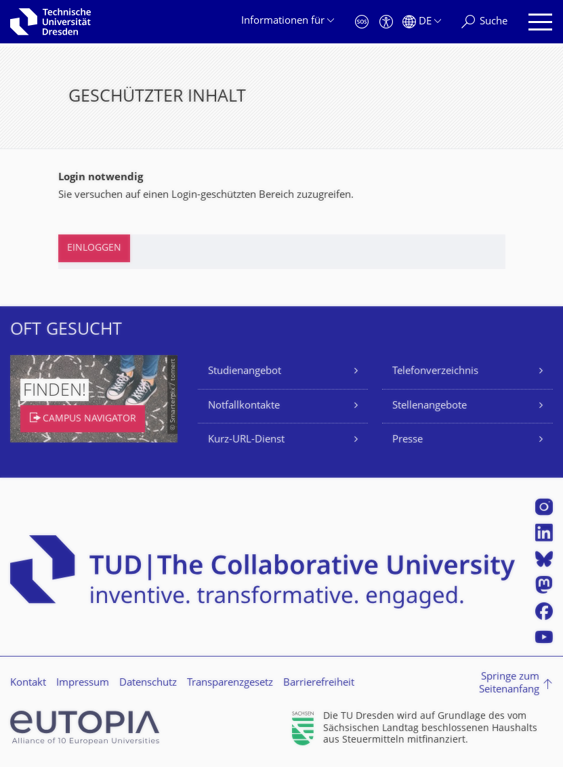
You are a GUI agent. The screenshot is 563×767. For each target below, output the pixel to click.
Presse (407, 440)
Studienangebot (244, 372)
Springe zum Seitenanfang (509, 684)
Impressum (82, 683)
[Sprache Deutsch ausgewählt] (421, 22)
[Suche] (484, 22)
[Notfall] (361, 22)
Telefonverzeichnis (435, 372)
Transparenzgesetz (230, 683)
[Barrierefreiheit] (386, 22)
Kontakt (28, 683)
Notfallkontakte (244, 406)
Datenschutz (148, 683)
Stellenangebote (429, 406)
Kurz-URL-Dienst (246, 440)
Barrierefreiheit (318, 683)
